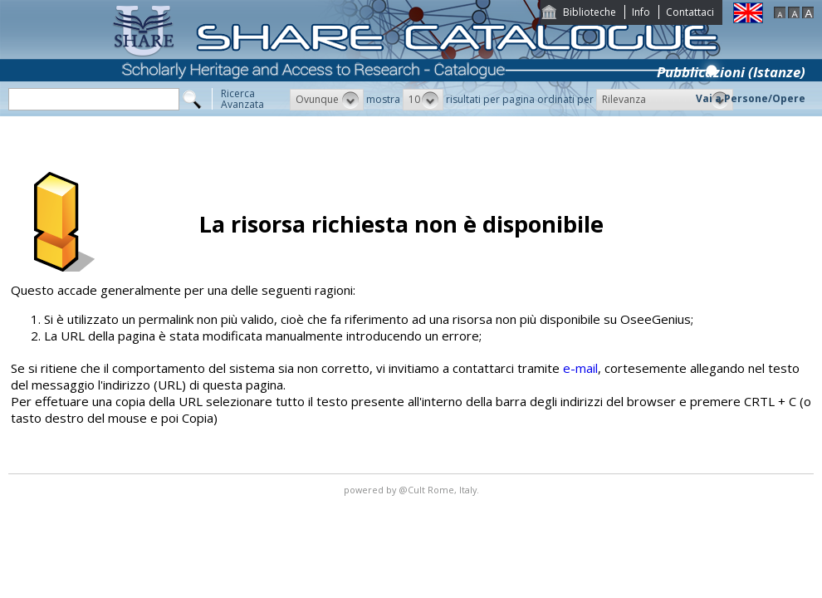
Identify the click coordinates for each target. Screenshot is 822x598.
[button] (327, 99)
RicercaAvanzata (242, 99)
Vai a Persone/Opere (750, 98)
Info (641, 12)
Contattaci (690, 12)
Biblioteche (589, 12)
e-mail (580, 368)
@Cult (413, 489)
